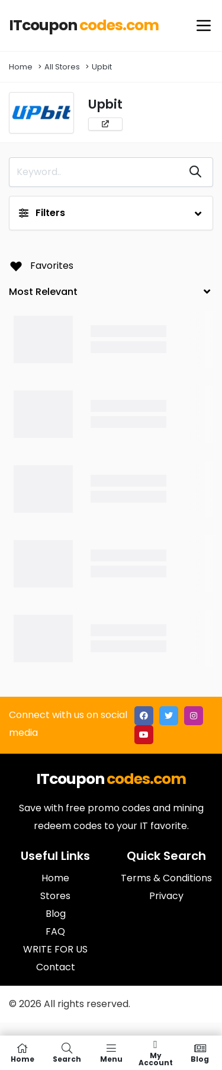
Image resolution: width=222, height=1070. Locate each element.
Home (21, 67)
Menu (111, 1053)
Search (66, 1053)
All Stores (62, 67)
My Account (155, 1052)
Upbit (102, 67)
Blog (200, 1053)
